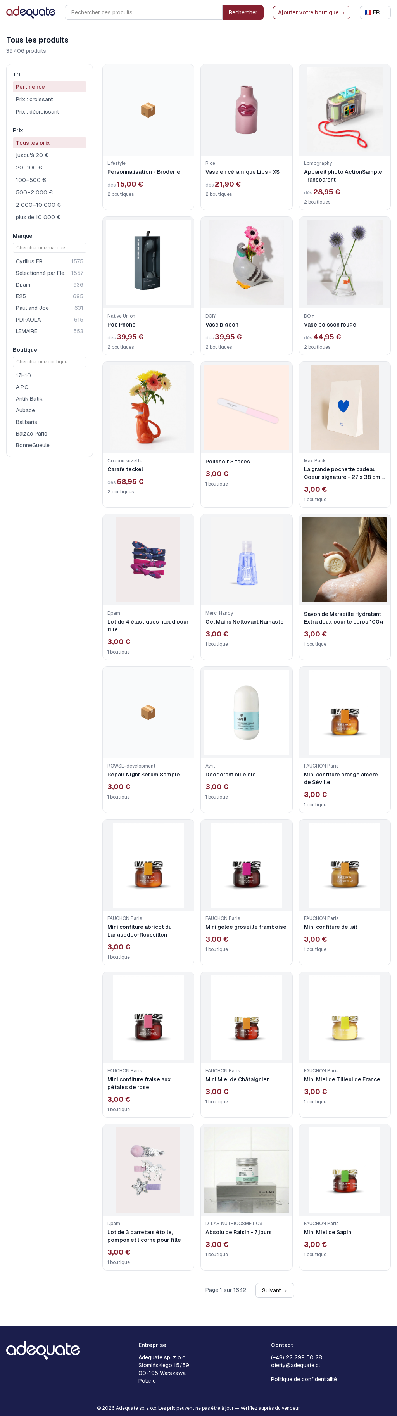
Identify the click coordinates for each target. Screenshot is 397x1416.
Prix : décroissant (37, 111)
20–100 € (29, 167)
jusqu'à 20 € (32, 155)
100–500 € (31, 179)
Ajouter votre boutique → (311, 12)
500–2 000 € (34, 192)
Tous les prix (33, 142)
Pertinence (30, 86)
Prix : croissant (34, 99)
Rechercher (243, 12)
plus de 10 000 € (38, 217)
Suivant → (275, 1290)
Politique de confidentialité (304, 1379)
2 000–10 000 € (38, 204)
